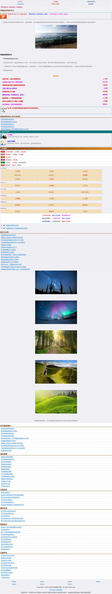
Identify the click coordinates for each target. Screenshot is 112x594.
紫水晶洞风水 (5, 575)
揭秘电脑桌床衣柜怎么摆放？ (10, 257)
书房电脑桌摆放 (6, 471)
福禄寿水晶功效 (6, 558)
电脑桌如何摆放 (6, 245)
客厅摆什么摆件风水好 (8, 511)
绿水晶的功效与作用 (7, 555)
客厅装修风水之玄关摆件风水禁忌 (12, 518)
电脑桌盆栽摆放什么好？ (9, 247)
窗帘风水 (70, 581)
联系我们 (60, 590)
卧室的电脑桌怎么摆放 (8, 250)
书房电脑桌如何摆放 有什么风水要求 (13, 242)
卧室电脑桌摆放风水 (7, 124)
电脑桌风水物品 (6, 467)
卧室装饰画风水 (6, 542)
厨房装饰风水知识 (7, 544)
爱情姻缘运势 (66, 215)
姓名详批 (23, 151)
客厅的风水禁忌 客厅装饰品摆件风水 (13, 521)
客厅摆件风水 (5, 516)
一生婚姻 (14, 154)
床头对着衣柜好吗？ (7, 502)
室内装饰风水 (5, 530)
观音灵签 (17, 211)
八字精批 (9, 134)
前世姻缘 (8, 154)
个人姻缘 (85, 198)
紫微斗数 (85, 179)
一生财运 (17, 192)
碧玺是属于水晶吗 (7, 573)
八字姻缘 (20, 154)
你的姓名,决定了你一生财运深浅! (17, 14)
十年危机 (17, 151)
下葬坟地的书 (5, 486)
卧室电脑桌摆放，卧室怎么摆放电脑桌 (13, 255)
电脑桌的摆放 (5, 469)
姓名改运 (15, 159)
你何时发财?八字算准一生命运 (59, 14)
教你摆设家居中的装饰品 (9, 537)
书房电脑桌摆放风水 (7, 127)
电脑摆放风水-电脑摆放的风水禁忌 (17, 228)
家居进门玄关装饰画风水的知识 (11, 527)
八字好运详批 (56, 221)
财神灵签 (8, 165)
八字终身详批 (46, 215)
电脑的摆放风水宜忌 (12, 225)
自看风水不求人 (6, 481)
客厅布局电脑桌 (6, 462)
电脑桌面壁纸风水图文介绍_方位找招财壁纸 (15, 269)
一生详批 (14, 162)
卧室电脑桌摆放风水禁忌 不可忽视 (12, 240)
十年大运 (8, 162)
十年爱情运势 (56, 218)
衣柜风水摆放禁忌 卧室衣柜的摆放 (12, 495)
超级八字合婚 (66, 221)
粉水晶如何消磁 (6, 565)
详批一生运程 (66, 218)
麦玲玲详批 (9, 159)
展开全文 (56, 76)
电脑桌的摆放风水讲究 (8, 235)
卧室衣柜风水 (5, 492)
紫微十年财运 (85, 192)
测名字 (14, 165)
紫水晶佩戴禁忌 (6, 570)
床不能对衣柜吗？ (7, 500)
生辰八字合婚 (56, 215)
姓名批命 (51, 192)
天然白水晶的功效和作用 (9, 568)
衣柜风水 (42, 584)
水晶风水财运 (5, 577)
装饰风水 (14, 581)
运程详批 (17, 179)
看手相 (19, 165)
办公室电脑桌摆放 (7, 474)
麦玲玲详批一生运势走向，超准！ (38, 14)
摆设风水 (13, 7)
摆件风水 (70, 584)
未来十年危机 (11, 141)
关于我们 (52, 590)
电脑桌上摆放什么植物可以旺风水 (12, 237)
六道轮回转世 (22, 162)
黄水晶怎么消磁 (6, 560)
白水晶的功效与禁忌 (7, 563)
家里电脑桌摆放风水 (7, 119)
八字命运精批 (9, 151)
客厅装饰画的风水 (7, 547)
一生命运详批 (20, 4)
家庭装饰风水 (5, 549)
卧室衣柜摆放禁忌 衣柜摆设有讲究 (12, 505)
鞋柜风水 (98, 581)
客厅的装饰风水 (6, 539)
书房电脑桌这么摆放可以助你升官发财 (13, 267)
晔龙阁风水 (4, 7)
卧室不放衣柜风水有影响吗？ (10, 497)
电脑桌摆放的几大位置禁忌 (10, 262)
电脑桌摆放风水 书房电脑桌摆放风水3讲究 (15, 129)
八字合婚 (8, 157)
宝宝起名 (51, 205)
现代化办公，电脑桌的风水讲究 (11, 264)
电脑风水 (20, 7)
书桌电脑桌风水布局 (7, 476)
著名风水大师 (5, 484)
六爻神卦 (85, 211)
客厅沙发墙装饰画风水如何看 (10, 532)
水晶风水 (42, 581)
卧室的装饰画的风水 (7, 534)
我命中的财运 (46, 218)
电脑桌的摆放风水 (7, 479)
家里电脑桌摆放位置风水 (9, 122)
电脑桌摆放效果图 (7, 457)
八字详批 (85, 185)
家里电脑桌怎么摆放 (7, 252)
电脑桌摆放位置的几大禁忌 (10, 259)
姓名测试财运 (46, 221)
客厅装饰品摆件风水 (7, 513)
